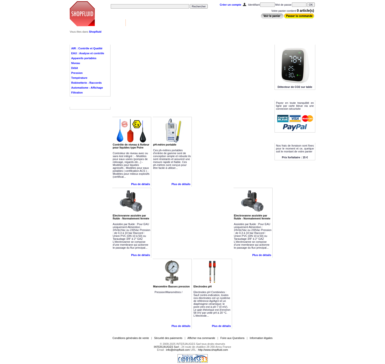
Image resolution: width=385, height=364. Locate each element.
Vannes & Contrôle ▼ (110, 22)
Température (79, 77)
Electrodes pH (202, 286)
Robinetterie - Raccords (86, 82)
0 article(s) (305, 11)
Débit (74, 68)
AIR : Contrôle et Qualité (86, 48)
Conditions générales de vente (130, 338)
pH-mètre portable (165, 144)
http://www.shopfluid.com (213, 349)
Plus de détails (140, 184)
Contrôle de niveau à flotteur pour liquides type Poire (131, 146)
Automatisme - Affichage (87, 87)
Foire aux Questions (232, 338)
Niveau (75, 63)
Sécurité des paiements (168, 338)
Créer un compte (230, 4)
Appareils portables (83, 58)
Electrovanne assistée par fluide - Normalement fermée (131, 217)
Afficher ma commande (201, 338)
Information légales (261, 338)
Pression (76, 72)
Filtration (77, 92)
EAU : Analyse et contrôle (87, 53)
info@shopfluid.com (178, 349)
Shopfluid (95, 31)
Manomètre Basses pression (171, 286)
